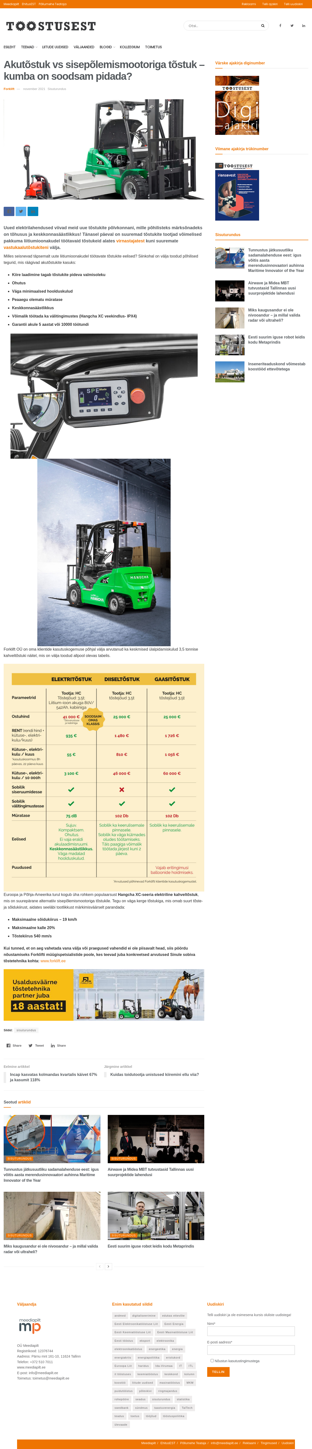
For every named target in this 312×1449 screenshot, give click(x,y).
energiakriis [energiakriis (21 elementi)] (123, 1357)
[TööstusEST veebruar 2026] (237, 191)
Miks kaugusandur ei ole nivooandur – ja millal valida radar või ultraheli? (274, 315)
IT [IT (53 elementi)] (180, 1365)
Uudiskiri (288, 1443)
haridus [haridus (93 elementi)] (143, 1365)
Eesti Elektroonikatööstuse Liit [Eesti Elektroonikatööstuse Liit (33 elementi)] (136, 1323)
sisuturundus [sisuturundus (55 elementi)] (161, 1399)
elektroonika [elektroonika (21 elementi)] (165, 1340)
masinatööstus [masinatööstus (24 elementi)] (170, 1382)
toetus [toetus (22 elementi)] (135, 1416)
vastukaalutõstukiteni (26, 247)
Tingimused (269, 1443)
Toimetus (153, 47)
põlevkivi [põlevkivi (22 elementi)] (145, 1390)
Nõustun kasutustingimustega (237, 1361)
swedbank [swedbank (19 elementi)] (122, 1407)
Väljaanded (84, 47)
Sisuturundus (20, 1158)
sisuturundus (26, 1030)
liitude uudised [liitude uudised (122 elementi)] (142, 1382)
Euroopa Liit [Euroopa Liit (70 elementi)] (123, 1365)
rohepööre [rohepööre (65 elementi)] (122, 1399)
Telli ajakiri (270, 4)
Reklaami (249, 4)
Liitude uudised (55, 47)
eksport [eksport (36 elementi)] (145, 1340)
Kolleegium (130, 47)
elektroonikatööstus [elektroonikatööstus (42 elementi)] (128, 1349)
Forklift (9, 89)
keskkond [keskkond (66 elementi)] (171, 1374)
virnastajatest (130, 240)
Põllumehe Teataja (53, 4)
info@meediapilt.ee (224, 1443)
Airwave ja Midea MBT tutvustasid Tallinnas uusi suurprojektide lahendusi (272, 288)
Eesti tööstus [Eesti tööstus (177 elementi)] (124, 1340)
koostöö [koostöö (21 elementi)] (120, 1382)
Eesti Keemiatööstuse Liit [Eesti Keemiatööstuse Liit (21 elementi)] (133, 1332)
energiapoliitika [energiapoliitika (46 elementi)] (148, 1357)
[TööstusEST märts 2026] (237, 105)
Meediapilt (11, 4)
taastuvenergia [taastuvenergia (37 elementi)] (164, 1407)
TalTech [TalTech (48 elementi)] (187, 1407)
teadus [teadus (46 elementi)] (119, 1416)
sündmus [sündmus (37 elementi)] (141, 1407)
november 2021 (34, 89)
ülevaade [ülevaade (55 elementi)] (121, 1424)
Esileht (10, 47)
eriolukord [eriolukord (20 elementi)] (173, 1357)
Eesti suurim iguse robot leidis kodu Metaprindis (151, 1246)
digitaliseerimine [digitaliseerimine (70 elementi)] (144, 1315)
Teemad (27, 47)
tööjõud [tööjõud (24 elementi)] (151, 1416)
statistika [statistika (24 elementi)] (183, 1399)
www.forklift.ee (53, 961)
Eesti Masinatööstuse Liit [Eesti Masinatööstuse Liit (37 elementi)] (175, 1332)
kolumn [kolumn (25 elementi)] (190, 1374)
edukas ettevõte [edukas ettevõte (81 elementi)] (173, 1315)
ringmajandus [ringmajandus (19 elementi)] (167, 1390)
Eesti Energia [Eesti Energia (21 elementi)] (174, 1323)
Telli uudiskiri (293, 4)
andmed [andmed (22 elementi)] (120, 1315)
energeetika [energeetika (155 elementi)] (157, 1349)
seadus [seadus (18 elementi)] (141, 1399)
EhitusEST (29, 4)
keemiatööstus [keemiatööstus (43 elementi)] (148, 1374)
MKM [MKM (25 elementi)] (190, 1382)
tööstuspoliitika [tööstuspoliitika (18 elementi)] (174, 1416)
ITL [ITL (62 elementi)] (191, 1365)
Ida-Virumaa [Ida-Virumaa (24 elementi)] (164, 1365)
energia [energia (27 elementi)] (177, 1349)
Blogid (106, 47)
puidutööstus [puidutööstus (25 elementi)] (124, 1390)
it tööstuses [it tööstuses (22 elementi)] (123, 1374)
